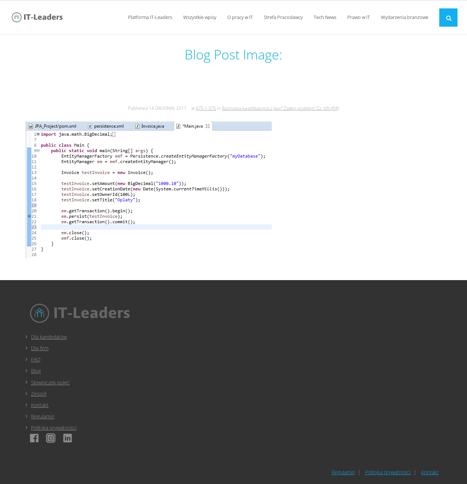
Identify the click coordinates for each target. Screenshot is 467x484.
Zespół (38, 393)
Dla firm (40, 348)
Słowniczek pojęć (50, 382)
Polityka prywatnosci (388, 472)
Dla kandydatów (49, 336)
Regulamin (42, 416)
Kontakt (40, 405)
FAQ (35, 359)
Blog (36, 370)
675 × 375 (206, 108)
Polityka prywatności (54, 427)
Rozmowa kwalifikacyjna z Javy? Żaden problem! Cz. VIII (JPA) (280, 108)
